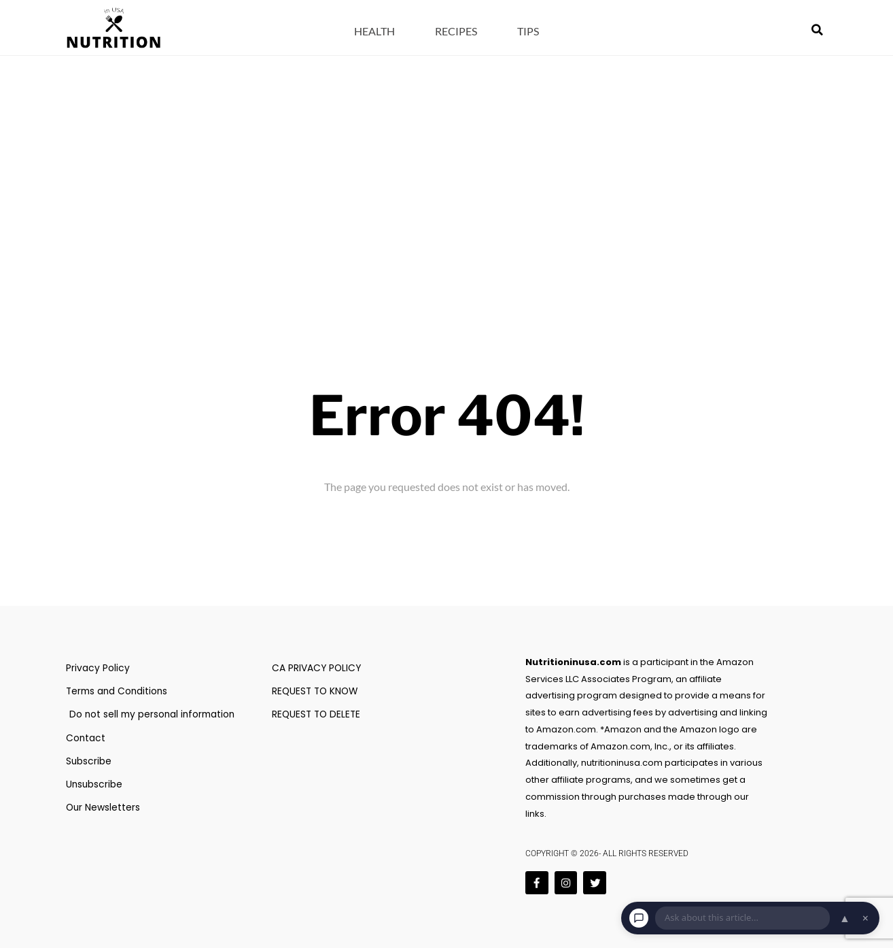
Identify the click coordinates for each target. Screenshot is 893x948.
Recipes (456, 30)
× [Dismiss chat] (865, 918)
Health (374, 30)
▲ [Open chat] (844, 918)
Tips (528, 30)
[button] (817, 29)
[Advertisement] (446, 158)
